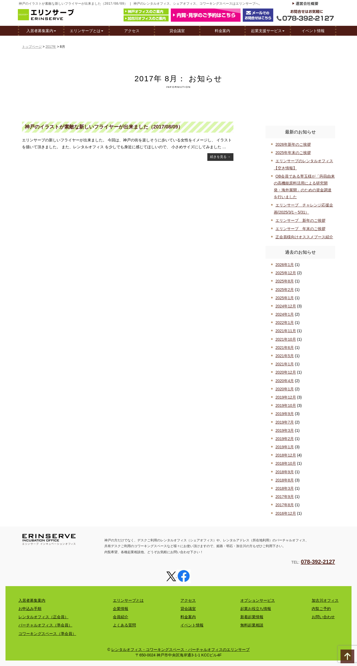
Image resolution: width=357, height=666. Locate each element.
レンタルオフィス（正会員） (43, 617)
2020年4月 (284, 381)
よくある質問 (124, 625)
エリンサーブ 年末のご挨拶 (300, 228)
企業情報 (120, 608)
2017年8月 (284, 505)
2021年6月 (284, 347)
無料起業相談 (251, 625)
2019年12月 (285, 397)
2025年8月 (284, 281)
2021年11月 (285, 331)
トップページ (32, 47)
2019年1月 (284, 447)
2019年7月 (284, 422)
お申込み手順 (29, 608)
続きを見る (220, 157)
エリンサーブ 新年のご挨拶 (300, 220)
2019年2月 (284, 438)
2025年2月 (284, 289)
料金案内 (222, 30)
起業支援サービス (268, 30)
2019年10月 (285, 405)
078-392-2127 (318, 562)
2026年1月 (284, 264)
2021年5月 (284, 356)
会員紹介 (120, 617)
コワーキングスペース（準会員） (47, 633)
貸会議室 (177, 30)
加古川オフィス (325, 600)
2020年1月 (284, 389)
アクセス (132, 30)
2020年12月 (285, 372)
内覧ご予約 (321, 608)
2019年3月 (284, 430)
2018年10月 (285, 463)
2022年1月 (284, 322)
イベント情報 (313, 30)
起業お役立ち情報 (255, 608)
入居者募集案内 (41, 30)
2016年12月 (285, 513)
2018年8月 (284, 480)
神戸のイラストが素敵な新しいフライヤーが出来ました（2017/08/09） (104, 127)
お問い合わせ (323, 617)
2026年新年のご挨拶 (293, 144)
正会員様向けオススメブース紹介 (304, 237)
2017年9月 (284, 496)
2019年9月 (284, 414)
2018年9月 (284, 472)
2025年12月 (285, 273)
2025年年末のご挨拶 (293, 152)
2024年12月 (285, 306)
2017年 (51, 47)
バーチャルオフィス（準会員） (45, 625)
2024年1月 (284, 314)
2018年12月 (285, 455)
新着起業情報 (251, 617)
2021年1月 (284, 364)
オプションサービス (257, 600)
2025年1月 (284, 298)
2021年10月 (285, 339)
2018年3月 (284, 488)
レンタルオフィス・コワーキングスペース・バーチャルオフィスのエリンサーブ (180, 649)
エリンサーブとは (86, 30)
